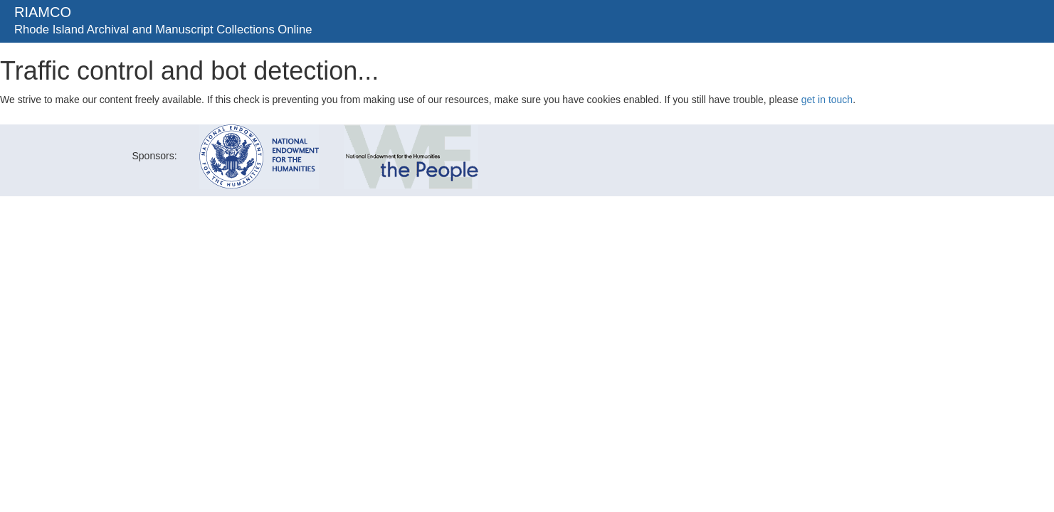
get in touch (827, 99)
